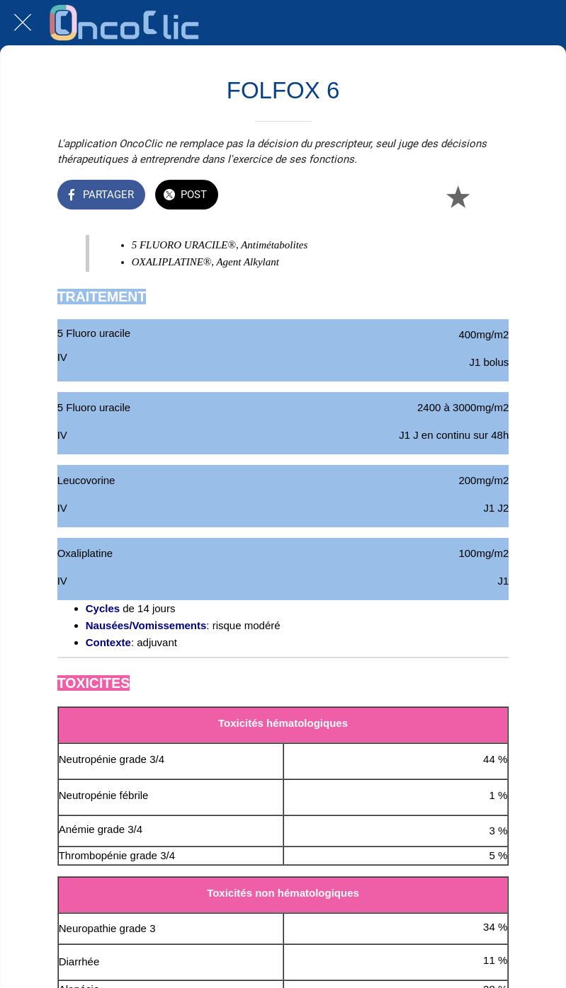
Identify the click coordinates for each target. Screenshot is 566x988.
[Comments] (492, 196)
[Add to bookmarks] (458, 196)
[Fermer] (22, 22)
